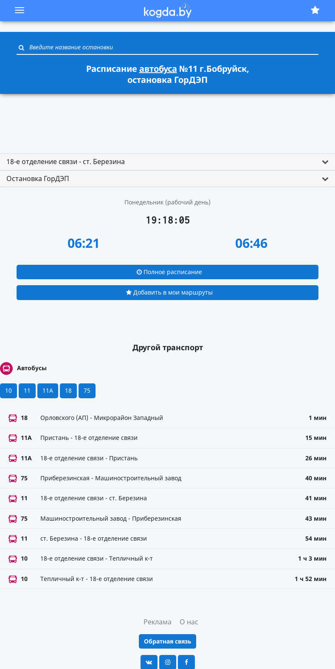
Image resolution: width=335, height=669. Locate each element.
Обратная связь (167, 641)
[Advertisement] (168, 120)
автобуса (158, 68)
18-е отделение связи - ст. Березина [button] (65, 161)
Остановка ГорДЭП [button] (37, 178)
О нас (189, 621)
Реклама (158, 621)
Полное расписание (169, 272)
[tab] (167, 162)
